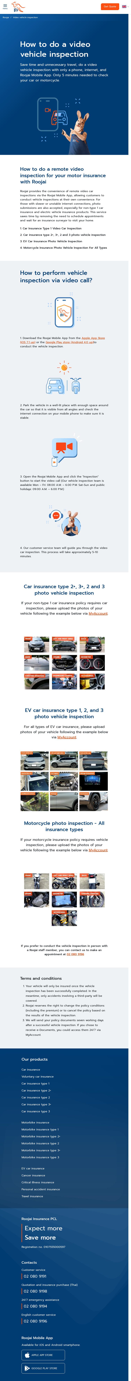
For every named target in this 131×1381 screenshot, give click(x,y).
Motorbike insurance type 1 (40, 1129)
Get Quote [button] (110, 6)
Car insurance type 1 (35, 1084)
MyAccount (98, 613)
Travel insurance (32, 1196)
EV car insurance (33, 1168)
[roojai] (19, 7)
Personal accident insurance (41, 1189)
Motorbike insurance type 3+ (41, 1150)
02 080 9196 (75, 954)
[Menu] (5, 6)
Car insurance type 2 (36, 1097)
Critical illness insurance (38, 1182)
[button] (125, 7)
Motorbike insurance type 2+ (41, 1136)
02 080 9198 (35, 1291)
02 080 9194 (35, 1306)
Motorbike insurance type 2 (40, 1143)
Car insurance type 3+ (36, 1104)
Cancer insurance (33, 1175)
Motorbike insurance (35, 1122)
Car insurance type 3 (36, 1111)
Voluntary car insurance (38, 1077)
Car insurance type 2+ (36, 1090)
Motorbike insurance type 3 (40, 1157)
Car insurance (31, 1070)
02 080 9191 (35, 1276)
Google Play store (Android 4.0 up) (70, 342)
